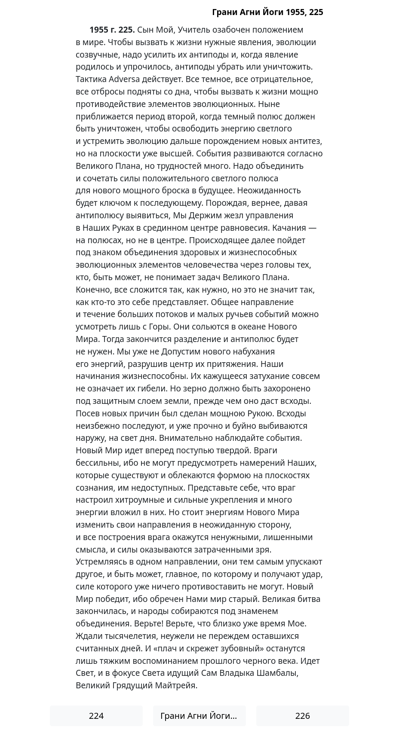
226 (302, 715)
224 (96, 715)
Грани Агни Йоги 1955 (203, 715)
